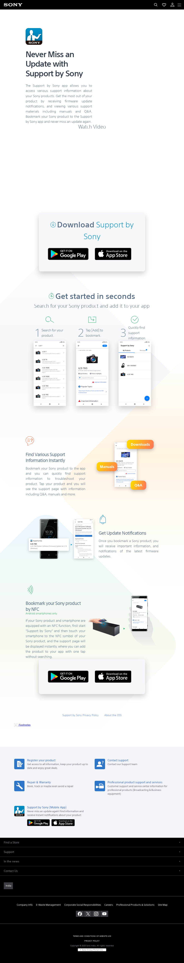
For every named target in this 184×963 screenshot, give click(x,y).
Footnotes (24, 725)
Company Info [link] (25, 904)
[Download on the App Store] (63, 822)
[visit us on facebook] (80, 914)
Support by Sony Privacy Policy (80, 715)
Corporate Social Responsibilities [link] (82, 904)
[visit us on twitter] (88, 914)
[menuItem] (164, 4)
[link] (8, 885)
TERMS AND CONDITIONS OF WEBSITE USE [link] (92, 936)
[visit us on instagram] (96, 914)
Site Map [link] (162, 904)
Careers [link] (108, 904)
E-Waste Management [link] (48, 904)
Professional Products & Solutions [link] (135, 904)
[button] (92, 842)
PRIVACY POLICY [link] (91, 940)
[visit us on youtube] (104, 914)
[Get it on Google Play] (39, 822)
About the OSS (113, 715)
